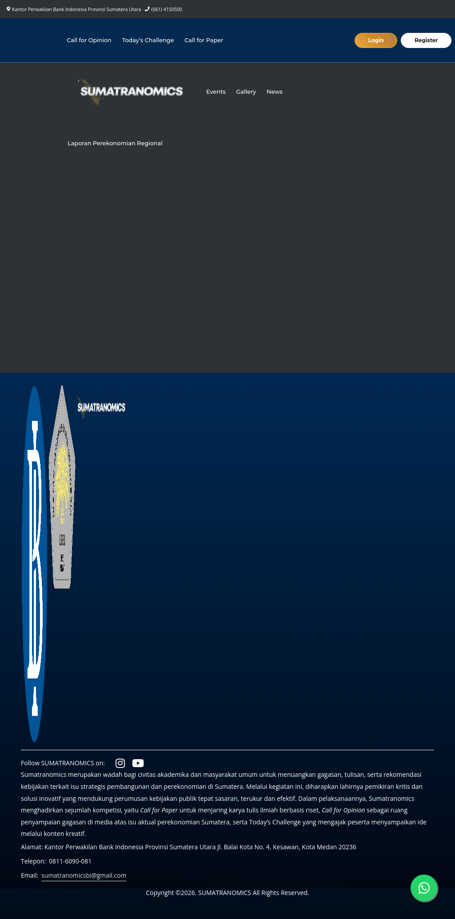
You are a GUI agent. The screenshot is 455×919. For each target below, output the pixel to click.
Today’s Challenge (148, 40)
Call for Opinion (89, 40)
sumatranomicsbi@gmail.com (84, 875)
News (275, 91)
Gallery (246, 91)
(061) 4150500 (167, 9)
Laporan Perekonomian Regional (115, 143)
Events (216, 91)
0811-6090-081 (70, 861)
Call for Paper (204, 40)
